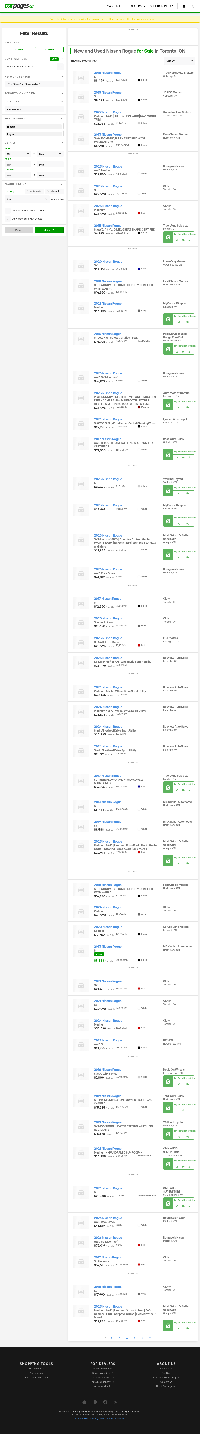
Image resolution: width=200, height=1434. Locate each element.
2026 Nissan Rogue (108, 373)
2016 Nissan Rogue (107, 334)
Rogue (34, 134)
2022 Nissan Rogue (108, 112)
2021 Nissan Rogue (108, 303)
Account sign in (102, 1386)
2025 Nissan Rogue (108, 479)
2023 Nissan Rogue (108, 166)
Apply (49, 230)
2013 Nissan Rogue (108, 134)
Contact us (166, 1368)
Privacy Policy (81, 1418)
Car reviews (36, 1373)
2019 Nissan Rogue (107, 822)
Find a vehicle (36, 1368)
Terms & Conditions (116, 1418)
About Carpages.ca (166, 1386)
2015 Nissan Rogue (108, 73)
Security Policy (97, 1418)
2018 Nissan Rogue (108, 281)
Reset (18, 230)
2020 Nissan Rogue (108, 261)
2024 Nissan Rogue (108, 419)
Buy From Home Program (166, 1377)
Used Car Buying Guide (36, 1377)
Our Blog (166, 1373)
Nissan (34, 126)
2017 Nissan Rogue (107, 439)
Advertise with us (102, 1368)
